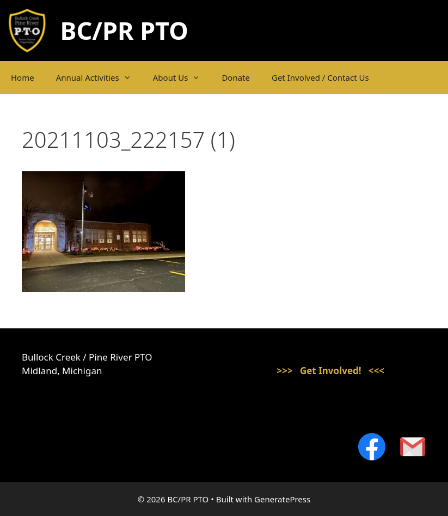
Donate (236, 77)
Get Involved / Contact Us (320, 77)
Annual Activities (99, 77)
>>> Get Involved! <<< (330, 370)
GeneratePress (282, 499)
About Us (182, 77)
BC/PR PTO (124, 30)
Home (22, 77)
